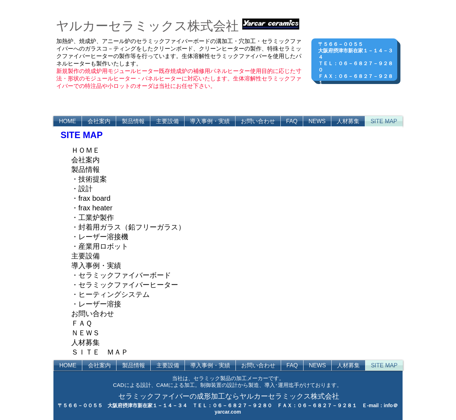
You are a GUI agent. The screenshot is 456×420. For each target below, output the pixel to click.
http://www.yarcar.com (360, 89)
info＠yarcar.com (360, 95)
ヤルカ (75, 26)
